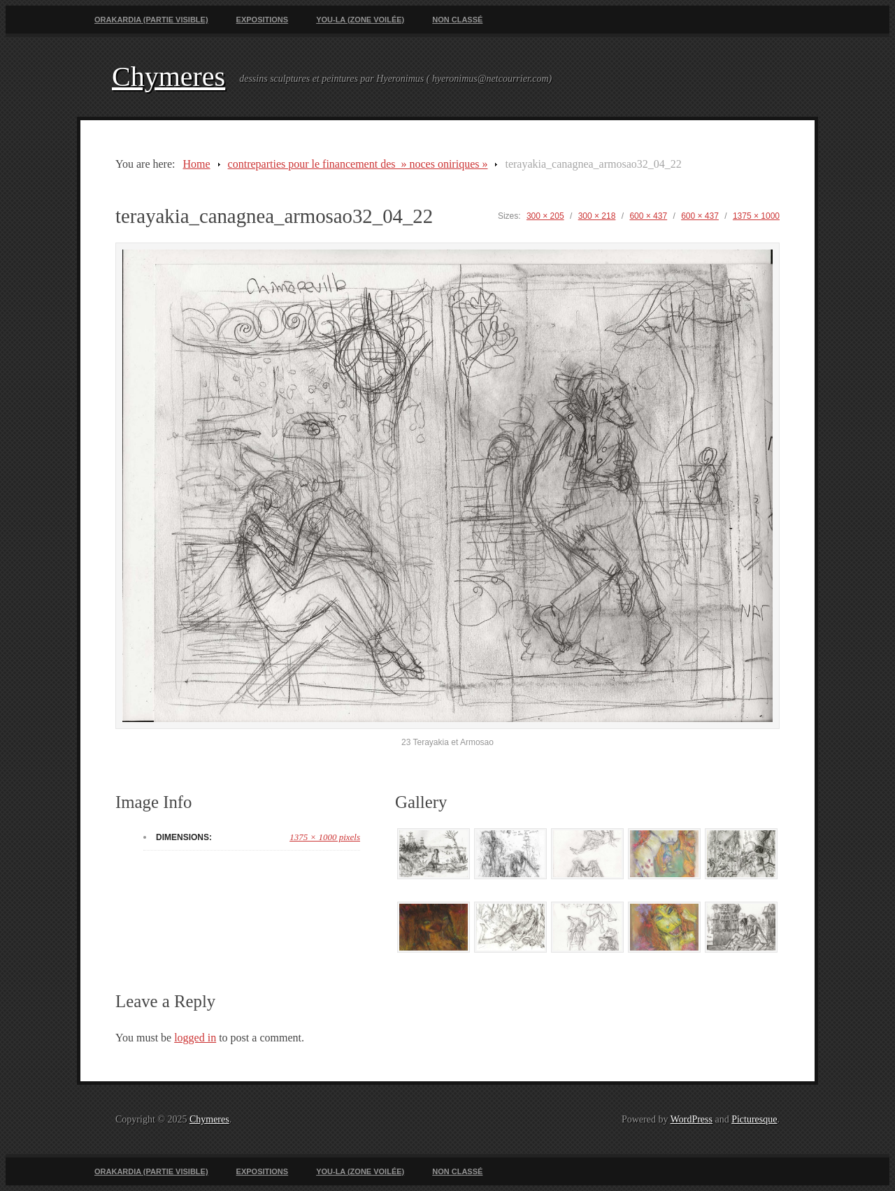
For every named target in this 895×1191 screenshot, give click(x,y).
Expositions (262, 19)
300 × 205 (545, 216)
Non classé (457, 19)
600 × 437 (648, 216)
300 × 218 (597, 216)
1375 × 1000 (756, 216)
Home (196, 164)
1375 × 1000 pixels (324, 837)
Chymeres (168, 76)
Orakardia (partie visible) (151, 19)
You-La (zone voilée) (360, 19)
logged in (195, 1038)
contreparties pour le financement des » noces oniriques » (358, 164)
